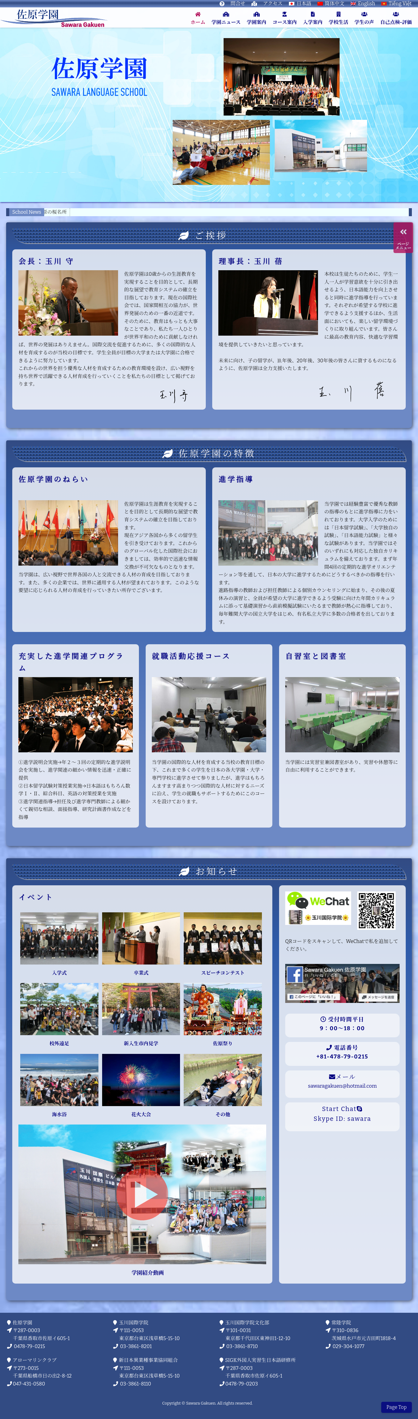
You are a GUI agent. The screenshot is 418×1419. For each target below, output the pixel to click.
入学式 (59, 973)
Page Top (396, 1407)
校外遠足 (59, 1044)
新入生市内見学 (141, 1044)
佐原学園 (22, 1323)
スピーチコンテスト (223, 973)
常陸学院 (341, 1323)
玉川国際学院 (133, 1323)
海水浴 (59, 1114)
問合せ (238, 3)
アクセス (273, 3)
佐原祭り (223, 1044)
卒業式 (141, 973)
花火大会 (141, 1114)
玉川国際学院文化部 (247, 1323)
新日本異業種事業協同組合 (148, 1360)
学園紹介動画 (142, 1273)
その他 (223, 1114)
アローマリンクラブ (35, 1360)
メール (342, 1081)
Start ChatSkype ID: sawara (342, 1113)
